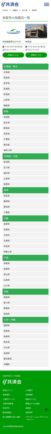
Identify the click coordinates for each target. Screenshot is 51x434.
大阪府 (7, 235)
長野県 (7, 184)
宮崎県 (7, 353)
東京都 (7, 144)
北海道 (7, 72)
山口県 (7, 285)
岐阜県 (7, 195)
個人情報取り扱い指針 (11, 417)
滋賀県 (7, 224)
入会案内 (29, 390)
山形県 (7, 100)
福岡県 (7, 325)
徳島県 (7, 297)
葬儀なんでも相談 (33, 404)
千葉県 (7, 139)
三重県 (7, 212)
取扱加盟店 (7, 412)
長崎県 (7, 336)
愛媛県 (7, 308)
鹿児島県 (8, 358)
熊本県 (7, 342)
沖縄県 (7, 364)
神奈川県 (8, 150)
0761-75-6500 (10, 50)
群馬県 (7, 128)
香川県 (7, 302)
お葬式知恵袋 (8, 404)
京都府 (7, 229)
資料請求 (29, 412)
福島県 (7, 105)
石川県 (7, 167)
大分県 (7, 347)
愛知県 (7, 207)
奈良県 (7, 246)
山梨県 (7, 178)
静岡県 (7, 201)
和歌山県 (8, 251)
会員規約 (6, 395)
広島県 (7, 280)
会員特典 (29, 395)
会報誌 (28, 408)
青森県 (7, 77)
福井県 (7, 173)
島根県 (7, 269)
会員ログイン (8, 390)
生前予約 (6, 408)
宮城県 (7, 88)
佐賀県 (7, 331)
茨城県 (7, 117)
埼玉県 (7, 133)
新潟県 (7, 162)
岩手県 (7, 83)
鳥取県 (7, 263)
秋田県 (7, 94)
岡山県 (7, 274)
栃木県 (7, 122)
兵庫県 (7, 240)
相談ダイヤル (31, 399)
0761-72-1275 (33, 50)
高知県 (7, 314)
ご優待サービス (9, 399)
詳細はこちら (13, 55)
